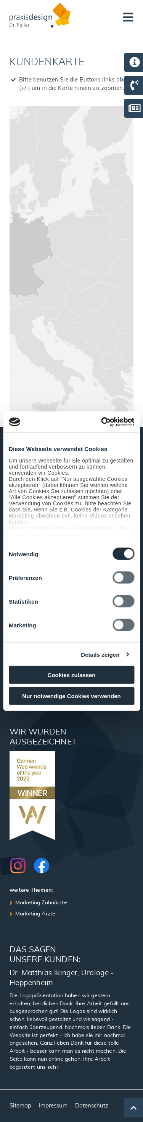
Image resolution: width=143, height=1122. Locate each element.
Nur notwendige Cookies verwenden (71, 695)
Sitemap (20, 1106)
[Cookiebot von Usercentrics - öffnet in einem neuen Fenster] (101, 422)
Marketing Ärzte (35, 914)
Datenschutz (91, 1106)
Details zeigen (100, 654)
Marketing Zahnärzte (41, 902)
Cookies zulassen (72, 675)
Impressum (53, 1106)
